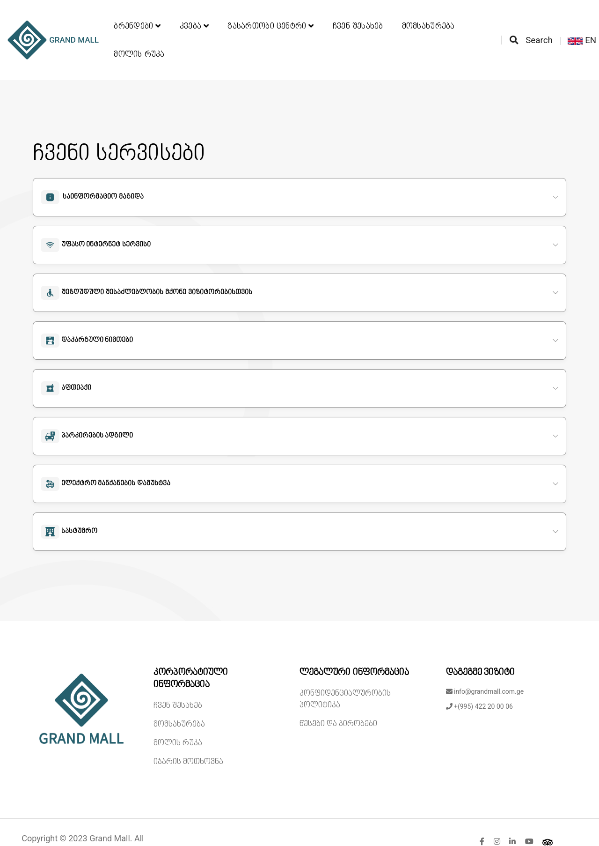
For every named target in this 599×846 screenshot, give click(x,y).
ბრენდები (137, 16)
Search (528, 30)
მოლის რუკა (139, 44)
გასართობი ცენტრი (270, 16)
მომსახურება (428, 16)
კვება (194, 16)
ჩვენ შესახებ (358, 16)
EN (580, 30)
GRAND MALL (55, 30)
